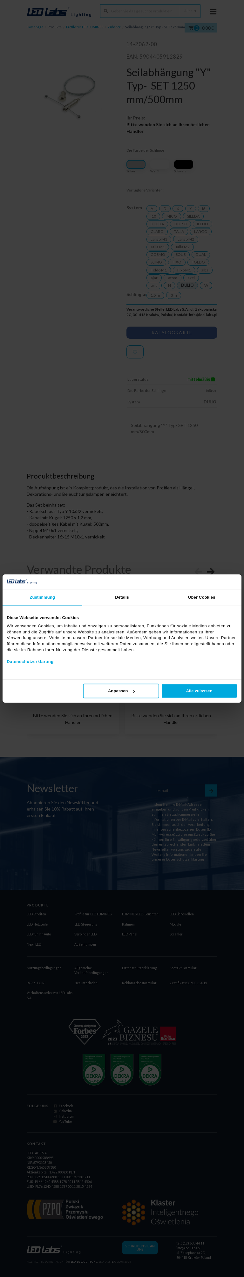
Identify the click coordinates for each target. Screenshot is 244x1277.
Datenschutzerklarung (30, 661)
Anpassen (121, 691)
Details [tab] (122, 597)
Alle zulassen (199, 691)
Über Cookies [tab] (201, 597)
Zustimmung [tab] (42, 597)
